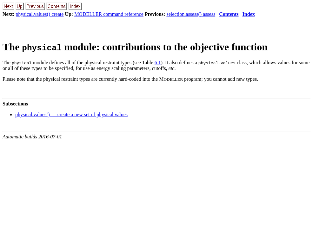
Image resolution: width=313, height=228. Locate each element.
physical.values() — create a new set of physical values (71, 114)
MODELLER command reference (108, 14)
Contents (228, 14)
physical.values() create (39, 14)
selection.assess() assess (190, 14)
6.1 (158, 62)
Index (249, 14)
